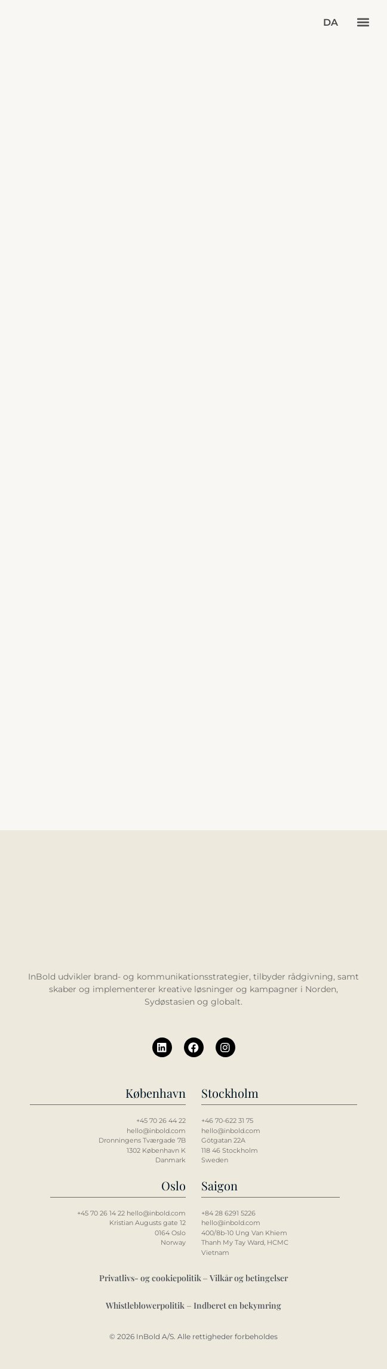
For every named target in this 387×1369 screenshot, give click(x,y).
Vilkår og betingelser (249, 1278)
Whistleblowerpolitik (145, 1305)
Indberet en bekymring (237, 1305)
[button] (363, 22)
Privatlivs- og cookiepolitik (151, 1278)
